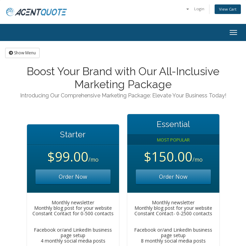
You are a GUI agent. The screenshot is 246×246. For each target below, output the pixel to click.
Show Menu (22, 53)
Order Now (73, 176)
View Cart (227, 9)
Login (199, 8)
